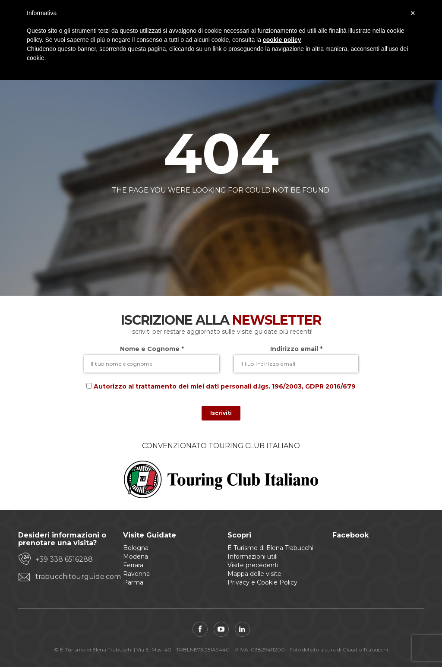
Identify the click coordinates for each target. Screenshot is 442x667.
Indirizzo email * (296, 349)
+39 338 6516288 (64, 559)
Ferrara (133, 565)
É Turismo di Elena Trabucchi (270, 548)
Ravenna (136, 574)
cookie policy (282, 39)
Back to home (185, 211)
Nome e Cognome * (152, 349)
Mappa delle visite (254, 574)
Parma (133, 582)
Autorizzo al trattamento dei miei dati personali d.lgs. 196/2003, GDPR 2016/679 (225, 386)
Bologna (135, 548)
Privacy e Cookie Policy (262, 582)
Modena (135, 556)
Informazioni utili (252, 556)
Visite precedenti (252, 565)
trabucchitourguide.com (72, 576)
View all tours (254, 211)
